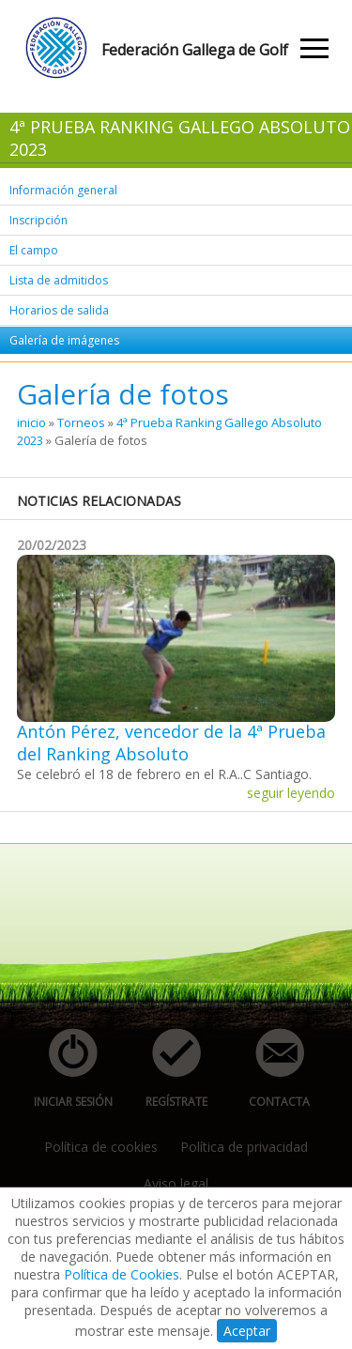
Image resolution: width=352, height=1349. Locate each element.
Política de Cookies (121, 1274)
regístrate (166, 1069)
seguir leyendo (291, 793)
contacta (269, 1069)
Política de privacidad (244, 1147)
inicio (31, 422)
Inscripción (38, 220)
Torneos (81, 422)
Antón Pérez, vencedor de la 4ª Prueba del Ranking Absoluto (171, 742)
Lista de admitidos (58, 280)
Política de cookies (101, 1147)
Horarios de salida (59, 310)
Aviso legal (176, 1183)
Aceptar (246, 1331)
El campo (33, 250)
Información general (63, 190)
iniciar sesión (67, 1069)
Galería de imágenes (64, 340)
